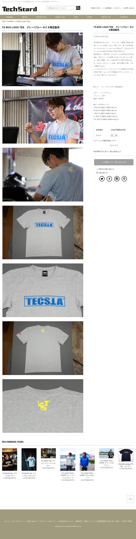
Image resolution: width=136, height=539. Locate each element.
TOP (3, 21)
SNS (76, 17)
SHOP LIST (60, 17)
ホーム (6, 521)
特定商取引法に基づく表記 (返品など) (107, 151)
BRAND (10, 17)
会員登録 (108, 8)
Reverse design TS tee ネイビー (125, 465)
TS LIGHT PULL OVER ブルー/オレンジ (87, 475)
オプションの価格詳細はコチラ (105, 141)
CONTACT (124, 17)
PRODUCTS (41, 17)
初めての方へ (97, 8)
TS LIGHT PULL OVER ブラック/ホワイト (106, 463)
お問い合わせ (129, 8)
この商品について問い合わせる (114, 162)
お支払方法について (65, 521)
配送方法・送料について (85, 521)
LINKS (89, 17)
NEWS (24, 17)
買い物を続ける (102, 173)
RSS (124, 521)
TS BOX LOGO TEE (22, 21)
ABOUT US (106, 17)
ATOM (129, 521)
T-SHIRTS (10, 21)
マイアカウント (18, 521)
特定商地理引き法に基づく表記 (108, 521)
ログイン (118, 8)
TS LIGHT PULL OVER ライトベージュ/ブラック (68, 475)
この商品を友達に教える (105, 169)
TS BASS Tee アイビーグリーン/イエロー (48, 463)
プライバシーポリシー (47, 521)
